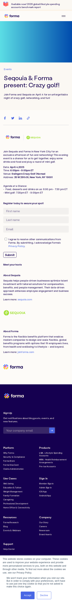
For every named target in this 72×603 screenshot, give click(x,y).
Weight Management (13, 491)
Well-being (8, 483)
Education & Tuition (12, 487)
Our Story (43, 522)
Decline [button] (44, 595)
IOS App (42, 491)
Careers (43, 526)
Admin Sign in (45, 487)
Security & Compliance (14, 457)
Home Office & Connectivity (16, 507)
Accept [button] (27, 595)
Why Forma (8, 453)
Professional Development (15, 503)
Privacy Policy (16, 246)
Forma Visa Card (10, 465)
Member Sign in (46, 483)
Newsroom (44, 530)
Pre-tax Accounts (47, 466)
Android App (45, 495)
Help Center (9, 549)
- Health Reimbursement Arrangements (53, 461)
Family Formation (11, 495)
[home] (13, 16)
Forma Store (9, 461)
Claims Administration (13, 469)
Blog (5, 526)
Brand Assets (45, 534)
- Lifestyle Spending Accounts (50, 454)
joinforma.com (26, 351)
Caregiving (8, 499)
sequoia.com (25, 299)
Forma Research (11, 522)
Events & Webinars (12, 530)
